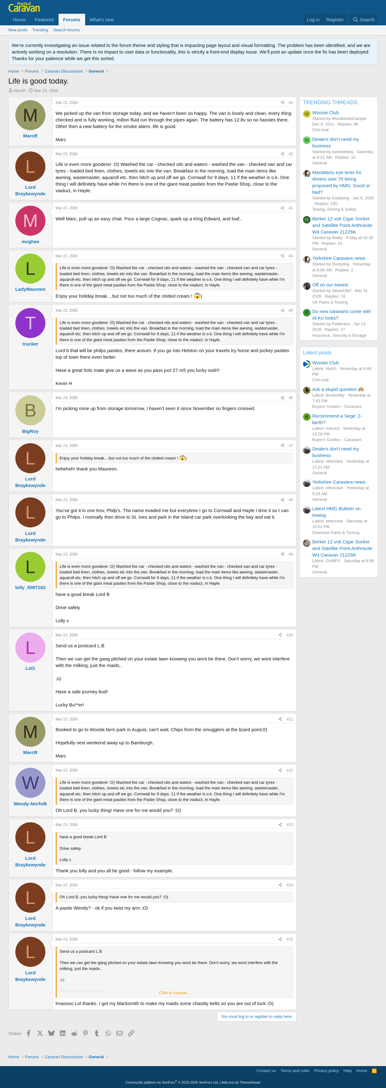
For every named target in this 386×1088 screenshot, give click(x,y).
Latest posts (317, 353)
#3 (291, 208)
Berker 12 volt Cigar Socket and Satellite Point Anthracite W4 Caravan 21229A (342, 225)
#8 (291, 500)
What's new (102, 19)
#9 (291, 554)
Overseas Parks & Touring (336, 532)
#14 (289, 885)
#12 (289, 770)
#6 (291, 398)
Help (347, 1070)
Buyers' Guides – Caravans (337, 406)
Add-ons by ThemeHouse (240, 1082)
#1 (291, 102)
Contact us (266, 1070)
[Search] (363, 19)
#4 (291, 256)
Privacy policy (326, 1070)
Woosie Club (325, 112)
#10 (289, 635)
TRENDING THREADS (330, 102)
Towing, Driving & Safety (334, 209)
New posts (18, 30)
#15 (289, 939)
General (319, 163)
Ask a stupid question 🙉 (338, 389)
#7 (291, 446)
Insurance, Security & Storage (339, 335)
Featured (44, 19)
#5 (291, 310)
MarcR (19, 90)
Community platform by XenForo (172, 1082)
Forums (71, 19)
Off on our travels (330, 284)
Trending (40, 30)
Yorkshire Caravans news (339, 258)
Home (19, 19)
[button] (119, 19)
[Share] (282, 102)
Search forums (66, 30)
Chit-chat (320, 129)
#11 (289, 719)
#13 (289, 825)
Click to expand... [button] (174, 992)
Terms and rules (294, 1070)
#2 (291, 154)
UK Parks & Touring (330, 302)
